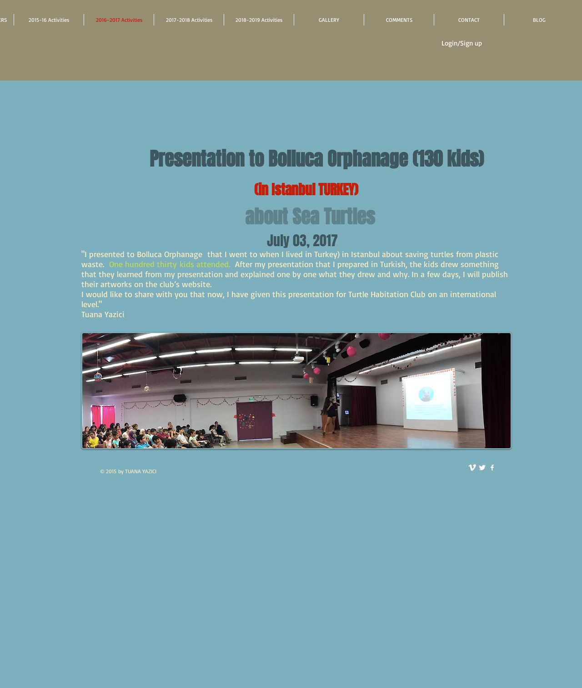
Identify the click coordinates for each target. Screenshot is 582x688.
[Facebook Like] (319, 477)
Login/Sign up (462, 43)
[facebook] (492, 467)
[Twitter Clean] (482, 467)
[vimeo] (472, 467)
